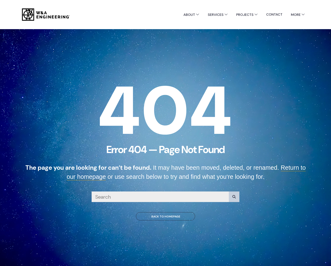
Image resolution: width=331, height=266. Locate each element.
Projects (247, 14)
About (191, 14)
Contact (274, 14)
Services (218, 14)
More (298, 14)
